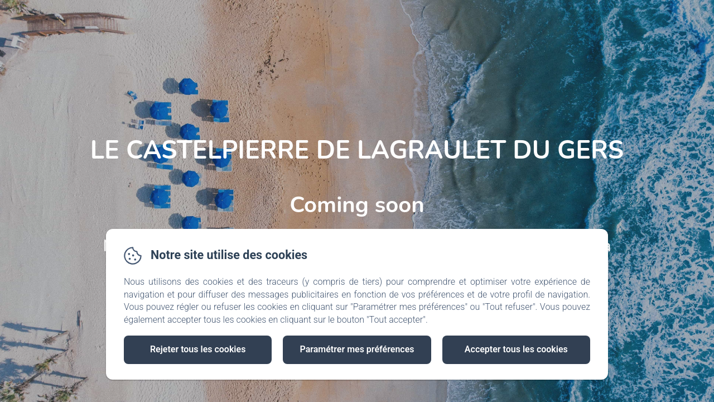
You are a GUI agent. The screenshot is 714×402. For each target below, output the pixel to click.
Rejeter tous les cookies (197, 349)
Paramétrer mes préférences (357, 349)
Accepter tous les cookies (516, 349)
